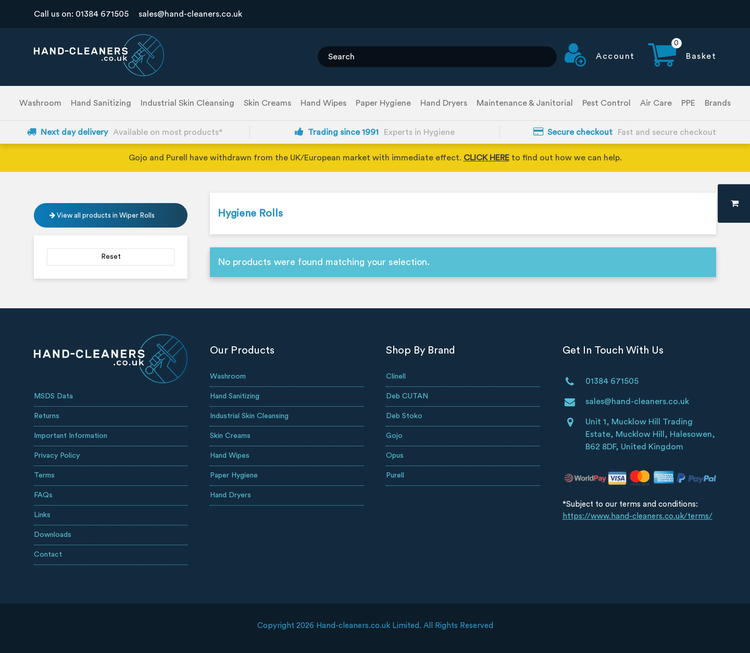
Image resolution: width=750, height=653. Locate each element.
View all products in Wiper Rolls (102, 215)
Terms (44, 475)
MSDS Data (53, 396)
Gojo (394, 435)
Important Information (70, 435)
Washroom (40, 103)
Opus (395, 455)
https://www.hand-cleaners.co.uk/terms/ (637, 516)
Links (42, 515)
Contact (48, 554)
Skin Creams (267, 103)
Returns (46, 416)
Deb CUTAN (407, 396)
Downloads (52, 534)
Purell (395, 475)
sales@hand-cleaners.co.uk (190, 14)
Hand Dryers (443, 103)
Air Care (656, 103)
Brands (718, 103)
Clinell (396, 376)
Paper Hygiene (383, 103)
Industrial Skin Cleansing (187, 103)
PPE (688, 103)
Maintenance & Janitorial (525, 103)
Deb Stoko (404, 416)
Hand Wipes (323, 103)
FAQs (43, 495)
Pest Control (606, 103)
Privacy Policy (57, 455)
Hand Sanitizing (101, 103)
